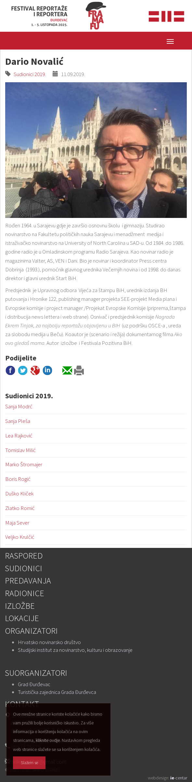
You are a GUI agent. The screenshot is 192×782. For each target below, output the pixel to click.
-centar (178, 778)
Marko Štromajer (23, 464)
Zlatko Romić (20, 508)
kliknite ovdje (48, 740)
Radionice (24, 593)
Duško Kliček (19, 493)
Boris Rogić (18, 478)
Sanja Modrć (18, 406)
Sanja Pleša (17, 421)
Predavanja (28, 580)
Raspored (24, 555)
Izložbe (20, 605)
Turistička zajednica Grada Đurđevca (57, 692)
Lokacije (22, 618)
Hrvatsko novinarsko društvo (49, 642)
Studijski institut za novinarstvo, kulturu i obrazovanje (75, 649)
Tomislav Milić (20, 450)
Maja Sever (17, 522)
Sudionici (23, 568)
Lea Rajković (18, 435)
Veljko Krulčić (19, 536)
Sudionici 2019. (28, 74)
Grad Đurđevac (34, 684)
